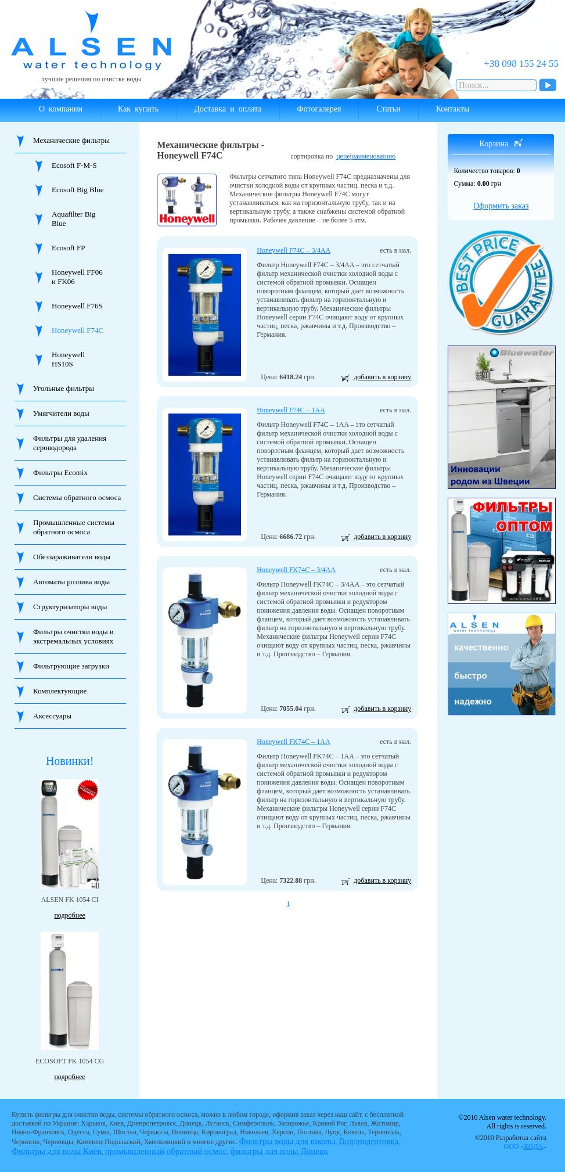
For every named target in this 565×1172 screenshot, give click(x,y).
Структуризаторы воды (70, 606)
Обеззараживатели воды (71, 556)
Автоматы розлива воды (71, 581)
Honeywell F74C (77, 330)
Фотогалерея (319, 109)
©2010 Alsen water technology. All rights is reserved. (502, 1121)
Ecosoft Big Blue (78, 189)
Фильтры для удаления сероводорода (69, 443)
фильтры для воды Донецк (280, 1151)
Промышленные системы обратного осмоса (73, 527)
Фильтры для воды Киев (57, 1151)
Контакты (453, 109)
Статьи (388, 109)
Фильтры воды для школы (287, 1141)
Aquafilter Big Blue (73, 219)
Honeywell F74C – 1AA (291, 410)
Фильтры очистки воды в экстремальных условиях (73, 636)
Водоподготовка (369, 1141)
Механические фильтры (71, 140)
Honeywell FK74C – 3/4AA (296, 570)
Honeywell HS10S (68, 359)
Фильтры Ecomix (60, 472)
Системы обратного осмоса (77, 497)
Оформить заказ (500, 206)
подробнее (69, 915)
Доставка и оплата (227, 109)
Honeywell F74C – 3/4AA (293, 250)
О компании (60, 109)
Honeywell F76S (77, 305)
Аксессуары (52, 715)
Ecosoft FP (68, 247)
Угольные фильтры (63, 388)
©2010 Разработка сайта (510, 1142)
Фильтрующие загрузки (71, 666)
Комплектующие (60, 690)
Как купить (138, 109)
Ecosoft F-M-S (74, 165)
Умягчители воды (61, 413)
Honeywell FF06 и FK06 (77, 277)
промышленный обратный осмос (166, 1151)
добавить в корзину (382, 377)
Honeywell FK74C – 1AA (293, 742)
